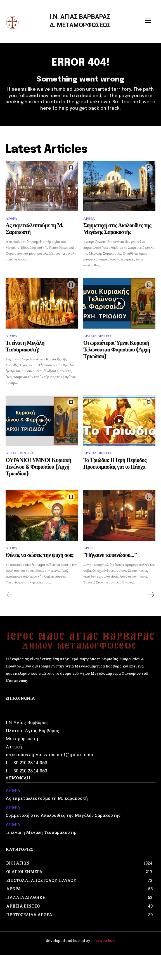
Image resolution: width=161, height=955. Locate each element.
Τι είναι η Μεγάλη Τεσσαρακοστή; (41, 832)
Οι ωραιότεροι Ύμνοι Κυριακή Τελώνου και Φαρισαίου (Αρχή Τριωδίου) (116, 350)
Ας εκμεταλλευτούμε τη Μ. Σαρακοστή (47, 798)
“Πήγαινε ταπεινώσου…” (110, 555)
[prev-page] (10, 595)
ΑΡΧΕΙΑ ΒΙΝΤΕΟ (97, 335)
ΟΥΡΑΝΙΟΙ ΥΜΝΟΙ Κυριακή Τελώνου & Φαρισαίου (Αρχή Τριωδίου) (38, 467)
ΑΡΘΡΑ (11, 218)
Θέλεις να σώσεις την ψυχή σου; (40, 555)
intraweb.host (103, 940)
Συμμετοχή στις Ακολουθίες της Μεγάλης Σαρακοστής (63, 815)
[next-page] (150, 595)
